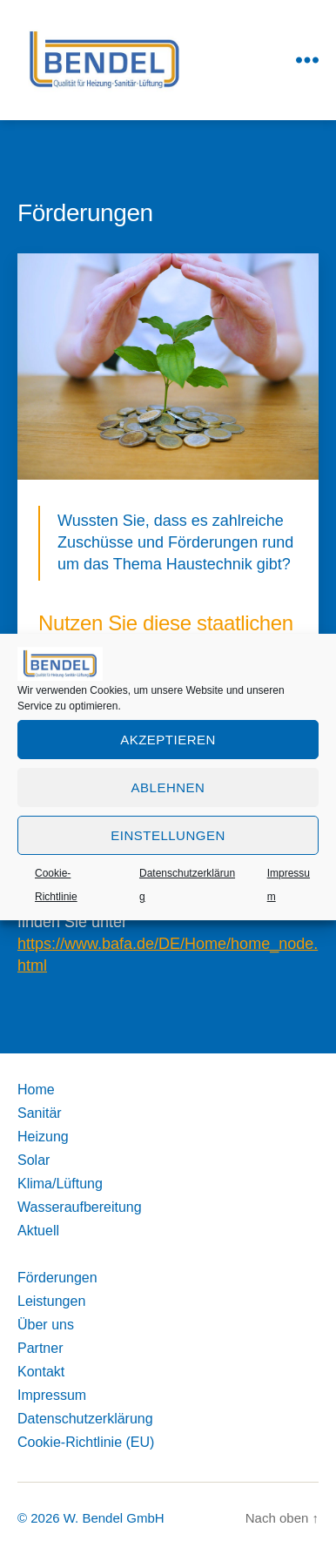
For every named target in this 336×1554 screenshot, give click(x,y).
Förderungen (57, 1277)
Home (36, 1089)
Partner (40, 1348)
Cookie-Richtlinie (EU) (85, 1442)
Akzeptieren (168, 739)
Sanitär (39, 1113)
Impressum (51, 1395)
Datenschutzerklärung (85, 1418)
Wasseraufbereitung (79, 1207)
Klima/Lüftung (60, 1183)
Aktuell (38, 1230)
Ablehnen (168, 787)
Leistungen (51, 1301)
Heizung (43, 1136)
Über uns (45, 1324)
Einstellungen (168, 835)
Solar (33, 1160)
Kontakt (40, 1371)
